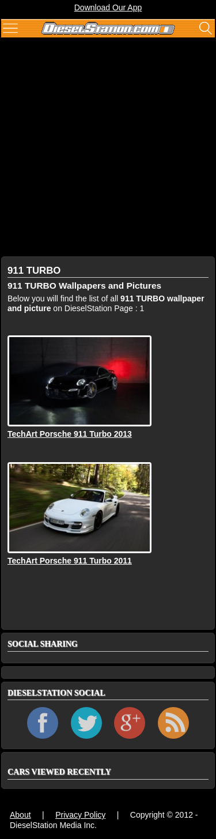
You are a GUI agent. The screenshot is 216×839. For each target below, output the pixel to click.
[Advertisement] (108, 148)
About (20, 814)
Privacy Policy (80, 814)
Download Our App (108, 7)
